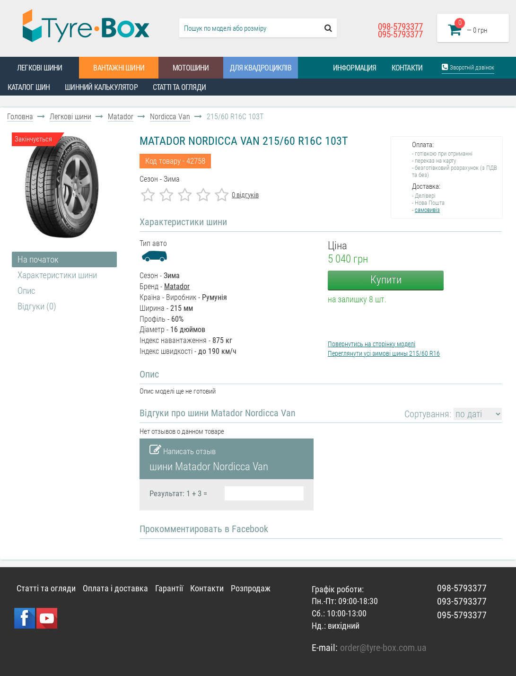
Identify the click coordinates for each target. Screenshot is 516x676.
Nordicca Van (170, 116)
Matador (120, 116)
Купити (386, 279)
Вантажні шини (118, 67)
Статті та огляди (179, 87)
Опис (26, 290)
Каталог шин (29, 87)
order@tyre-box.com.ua (383, 647)
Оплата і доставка (115, 588)
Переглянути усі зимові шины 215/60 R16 (384, 353)
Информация (354, 67)
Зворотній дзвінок (468, 67)
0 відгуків (245, 195)
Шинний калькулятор (101, 87)
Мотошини (191, 67)
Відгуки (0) (36, 306)
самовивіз (427, 209)
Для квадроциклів (260, 67)
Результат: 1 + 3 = (178, 493)
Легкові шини (39, 67)
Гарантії (169, 588)
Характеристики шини (57, 275)
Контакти (407, 67)
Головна (20, 116)
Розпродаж (251, 588)
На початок (38, 259)
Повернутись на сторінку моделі (371, 344)
